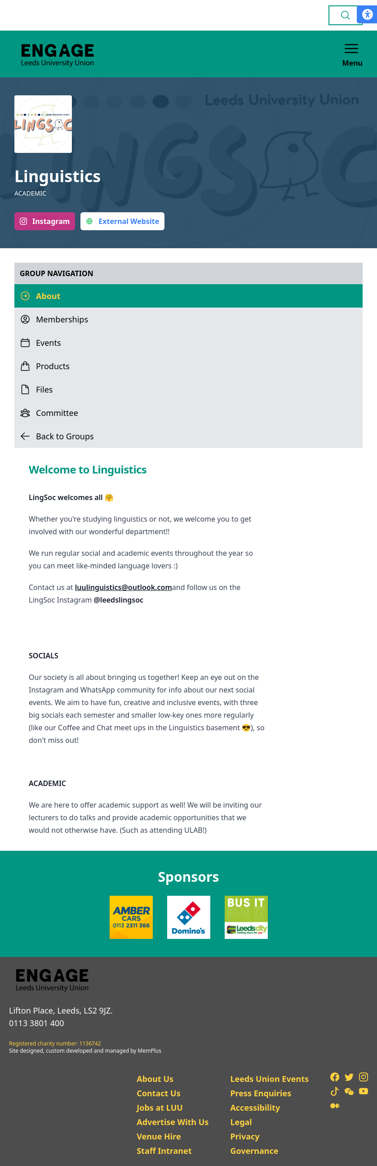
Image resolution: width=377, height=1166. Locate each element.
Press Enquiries (260, 1093)
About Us (155, 1078)
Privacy (244, 1136)
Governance (254, 1150)
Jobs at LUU (160, 1107)
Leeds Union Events (269, 1078)
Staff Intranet (164, 1150)
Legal (241, 1122)
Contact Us (159, 1093)
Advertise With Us (172, 1122)
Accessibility (255, 1107)
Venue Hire (159, 1136)
